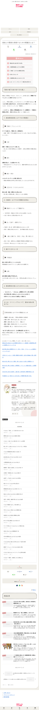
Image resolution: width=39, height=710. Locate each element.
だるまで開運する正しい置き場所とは (12, 505)
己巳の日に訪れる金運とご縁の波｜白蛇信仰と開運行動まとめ (18, 372)
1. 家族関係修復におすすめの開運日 (17, 67)
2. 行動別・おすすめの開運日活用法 (17, 71)
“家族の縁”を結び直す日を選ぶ (16, 63)
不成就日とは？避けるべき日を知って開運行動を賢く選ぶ (17, 376)
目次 (19, 58)
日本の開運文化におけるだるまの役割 (12, 537)
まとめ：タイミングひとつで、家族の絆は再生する (20, 82)
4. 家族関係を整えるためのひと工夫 (17, 78)
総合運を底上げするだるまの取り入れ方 (13, 457)
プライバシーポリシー (9, 695)
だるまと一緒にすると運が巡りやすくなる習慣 (14, 441)
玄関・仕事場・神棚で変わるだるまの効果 (13, 500)
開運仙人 (14, 388)
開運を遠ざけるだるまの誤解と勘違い (12, 436)
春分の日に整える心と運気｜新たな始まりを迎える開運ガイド (18, 362)
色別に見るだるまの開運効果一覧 (11, 531)
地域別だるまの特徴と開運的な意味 (12, 515)
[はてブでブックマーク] (30, 46)
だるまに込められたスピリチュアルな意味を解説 (15, 552)
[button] (25, 50)
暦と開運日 (5, 419)
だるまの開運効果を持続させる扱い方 (12, 452)
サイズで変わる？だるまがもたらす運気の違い (14, 526)
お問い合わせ (7, 693)
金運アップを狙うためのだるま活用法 (12, 478)
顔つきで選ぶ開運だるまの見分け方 (12, 521)
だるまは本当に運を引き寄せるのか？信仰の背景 (15, 542)
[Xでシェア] (8, 46)
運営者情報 (6, 697)
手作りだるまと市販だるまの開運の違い (13, 510)
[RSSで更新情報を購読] (17, 414)
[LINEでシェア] (13, 50)
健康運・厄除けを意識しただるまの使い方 (13, 468)
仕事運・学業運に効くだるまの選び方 (12, 473)
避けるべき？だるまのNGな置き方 (11, 484)
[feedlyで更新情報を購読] (15, 414)
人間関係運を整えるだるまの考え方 (12, 462)
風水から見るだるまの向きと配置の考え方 (13, 494)
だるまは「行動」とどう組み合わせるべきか (14, 431)
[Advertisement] (19, 18)
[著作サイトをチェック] (13, 414)
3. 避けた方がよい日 (13, 74)
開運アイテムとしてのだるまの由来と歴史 (13, 547)
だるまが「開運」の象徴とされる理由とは (13, 558)
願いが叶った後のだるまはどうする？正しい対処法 (15, 447)
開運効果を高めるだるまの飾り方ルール (13, 489)
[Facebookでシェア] (19, 46)
